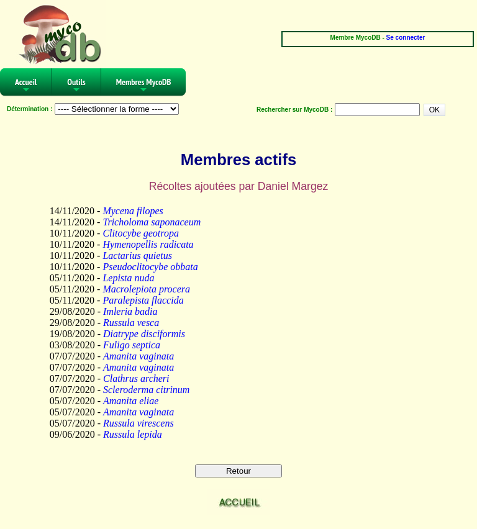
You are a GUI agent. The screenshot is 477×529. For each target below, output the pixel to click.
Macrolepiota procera (146, 289)
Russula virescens (138, 423)
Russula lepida (132, 434)
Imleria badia (130, 311)
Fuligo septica (131, 345)
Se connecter (405, 37)
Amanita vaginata (138, 356)
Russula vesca (131, 322)
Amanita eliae (130, 401)
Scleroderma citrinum (146, 389)
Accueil (26, 86)
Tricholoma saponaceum (151, 222)
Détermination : (29, 109)
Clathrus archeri (136, 378)
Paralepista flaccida (142, 300)
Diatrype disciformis (144, 333)
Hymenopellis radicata (147, 244)
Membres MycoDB (143, 86)
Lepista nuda (128, 278)
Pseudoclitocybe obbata (150, 266)
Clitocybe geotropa (140, 233)
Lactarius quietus (137, 255)
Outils (76, 86)
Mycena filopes (132, 211)
